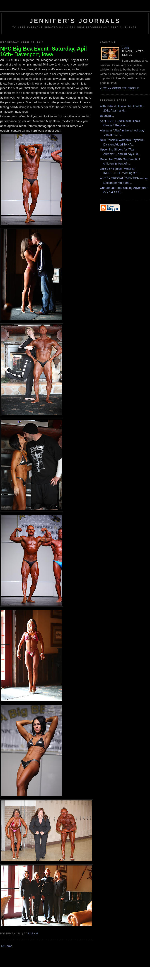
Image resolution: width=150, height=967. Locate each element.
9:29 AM (33, 933)
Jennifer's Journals (74, 20)
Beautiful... (107, 115)
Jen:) (125, 47)
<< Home (6, 946)
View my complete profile (119, 88)
